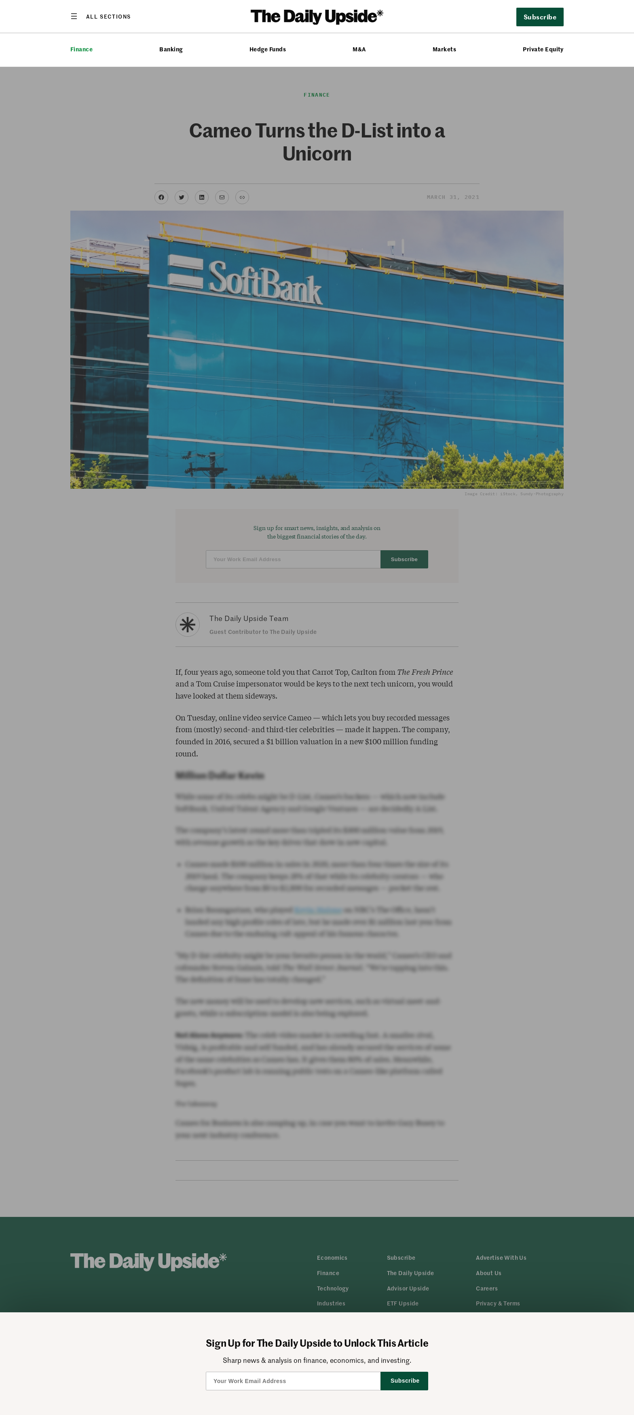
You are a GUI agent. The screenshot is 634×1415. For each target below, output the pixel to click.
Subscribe (540, 16)
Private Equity (543, 49)
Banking (170, 49)
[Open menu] (100, 16)
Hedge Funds (267, 49)
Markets (444, 49)
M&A (359, 49)
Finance (81, 49)
